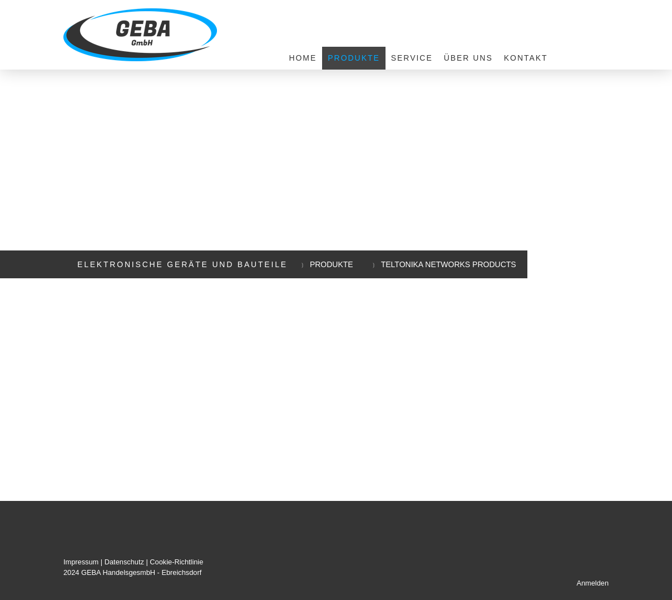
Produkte (353, 57)
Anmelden (592, 583)
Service (412, 57)
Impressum (80, 562)
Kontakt (526, 57)
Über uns (468, 57)
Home (303, 57)
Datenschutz (124, 562)
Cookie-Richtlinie (176, 562)
